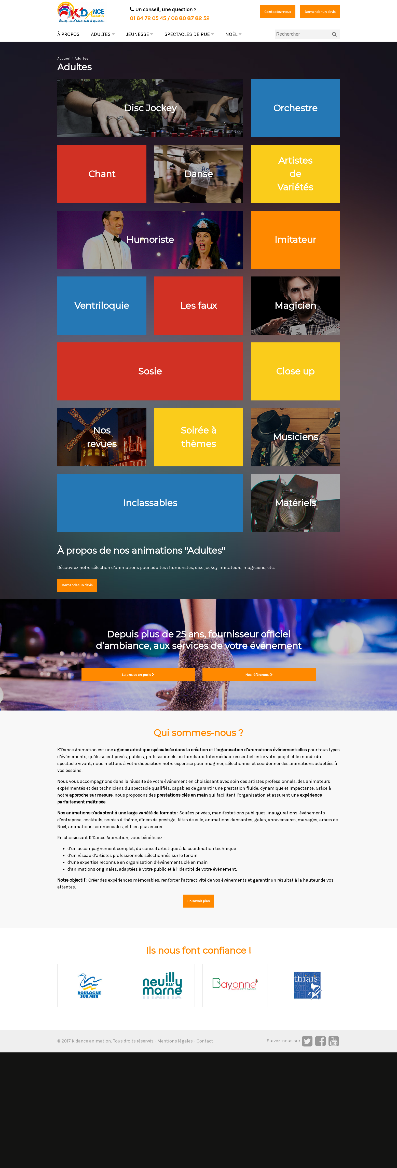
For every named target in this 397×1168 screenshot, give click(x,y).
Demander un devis (313, 13)
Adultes (103, 34)
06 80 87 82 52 (190, 18)
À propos (68, 34)
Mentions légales (175, 1156)
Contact (205, 1156)
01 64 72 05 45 (148, 18)
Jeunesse (139, 34)
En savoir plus (198, 1016)
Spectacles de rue (189, 34)
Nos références (259, 787)
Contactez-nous (259, 13)
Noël (233, 34)
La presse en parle (138, 787)
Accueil (64, 58)
